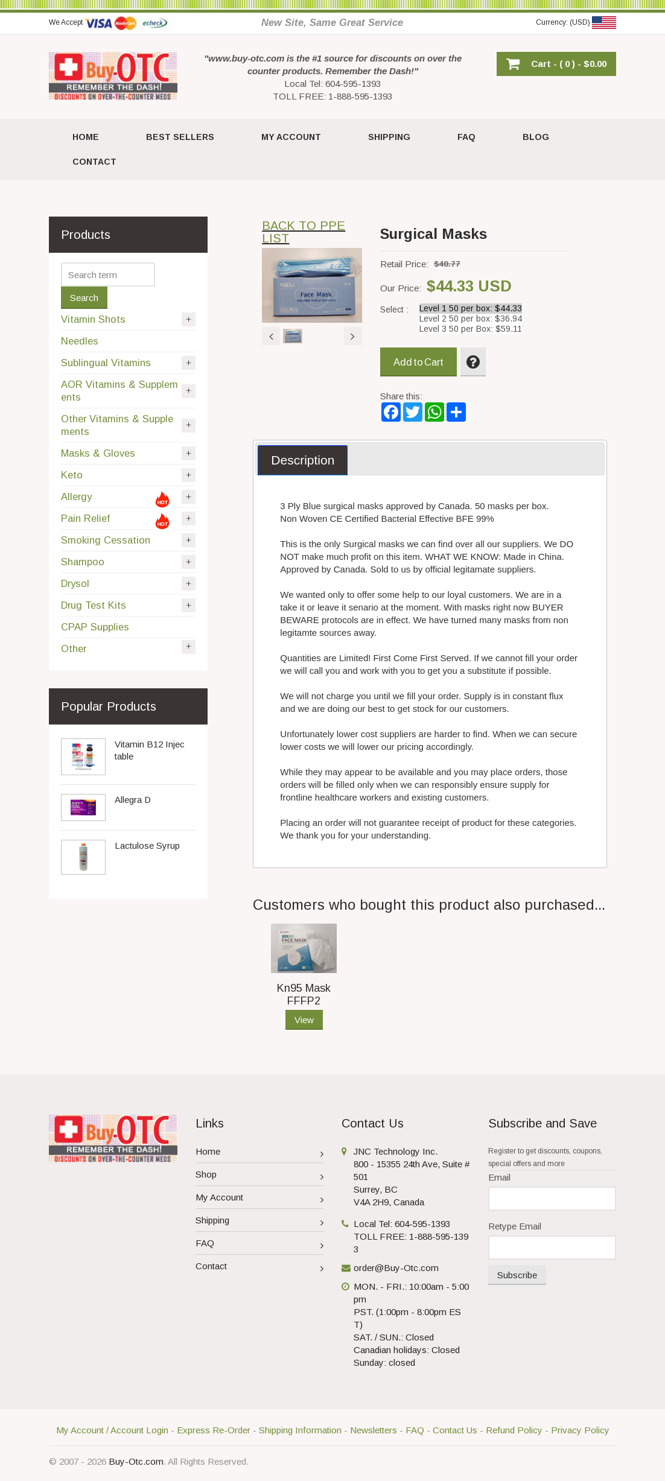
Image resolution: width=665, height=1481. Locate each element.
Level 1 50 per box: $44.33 (470, 308)
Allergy (128, 499)
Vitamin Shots (128, 319)
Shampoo (128, 562)
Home (260, 1153)
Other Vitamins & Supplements (128, 425)
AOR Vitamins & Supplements (128, 390)
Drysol (128, 584)
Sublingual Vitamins (128, 363)
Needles (79, 340)
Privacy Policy (580, 1430)
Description (302, 460)
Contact (260, 1268)
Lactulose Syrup (147, 845)
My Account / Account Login (112, 1430)
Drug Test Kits (128, 605)
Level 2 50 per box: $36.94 (470, 319)
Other (128, 647)
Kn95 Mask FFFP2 (304, 994)
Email (499, 1177)
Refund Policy (514, 1430)
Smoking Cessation (128, 540)
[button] (556, 64)
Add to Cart (418, 362)
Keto (128, 475)
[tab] (303, 460)
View (304, 1020)
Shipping (260, 1222)
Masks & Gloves (128, 453)
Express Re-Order (213, 1430)
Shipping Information (300, 1430)
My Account (260, 1199)
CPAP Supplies (95, 626)
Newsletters (373, 1430)
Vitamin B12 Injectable (150, 750)
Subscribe (517, 1275)
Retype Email (514, 1226)
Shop (260, 1176)
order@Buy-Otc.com (396, 1268)
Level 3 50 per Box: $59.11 (470, 329)
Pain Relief (128, 521)
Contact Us (455, 1430)
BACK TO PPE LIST (303, 232)
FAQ (260, 1245)
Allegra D (133, 799)
